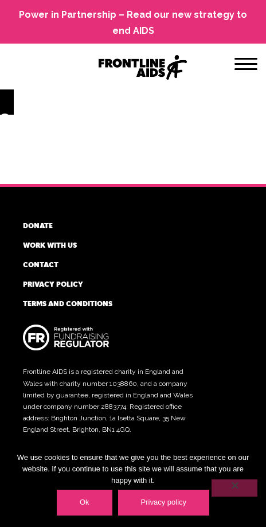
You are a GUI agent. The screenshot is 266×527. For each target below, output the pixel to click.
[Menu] (246, 66)
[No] (234, 488)
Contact (40, 264)
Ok (84, 502)
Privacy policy (53, 284)
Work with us (50, 245)
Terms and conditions (67, 303)
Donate (38, 225)
